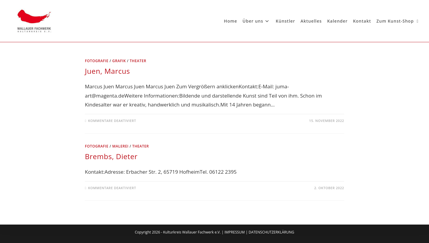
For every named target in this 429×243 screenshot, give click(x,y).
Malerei (120, 146)
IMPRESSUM (234, 232)
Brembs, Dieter (111, 156)
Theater (138, 60)
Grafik (119, 60)
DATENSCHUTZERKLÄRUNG (271, 232)
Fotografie (96, 60)
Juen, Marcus (107, 71)
